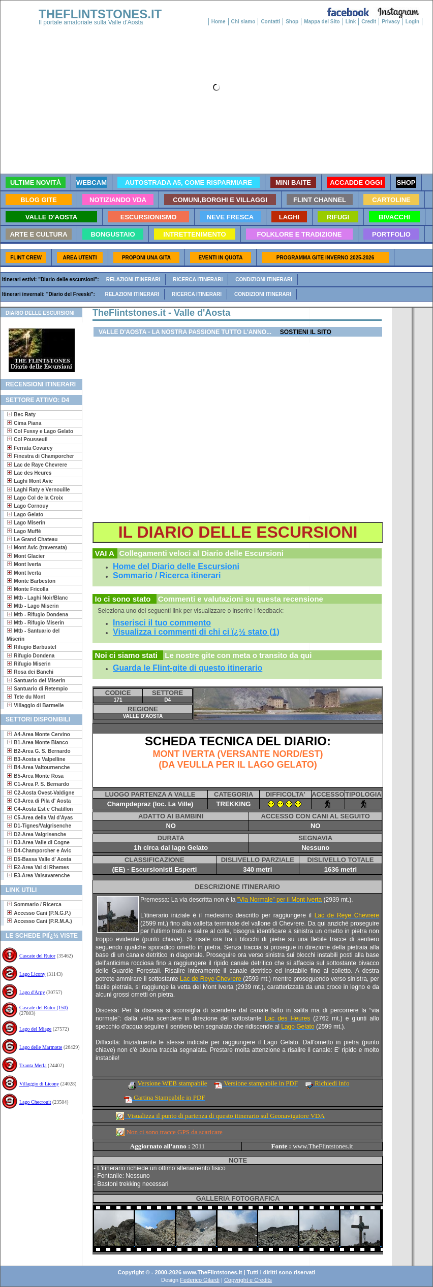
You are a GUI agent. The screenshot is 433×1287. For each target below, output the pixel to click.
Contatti (270, 21)
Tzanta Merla (33, 1065)
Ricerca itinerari (198, 279)
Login (412, 21)
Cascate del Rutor (37, 956)
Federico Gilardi (200, 1280)
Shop (292, 21)
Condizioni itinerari (263, 279)
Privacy (391, 21)
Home (218, 21)
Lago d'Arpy (32, 992)
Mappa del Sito (322, 21)
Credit (368, 21)
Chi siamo (243, 21)
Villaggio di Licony (39, 1083)
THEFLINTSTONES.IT (100, 14)
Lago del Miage (35, 1029)
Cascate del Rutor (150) (43, 1007)
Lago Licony (32, 974)
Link (351, 21)
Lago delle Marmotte (40, 1047)
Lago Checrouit (35, 1102)
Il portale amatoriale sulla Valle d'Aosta (91, 22)
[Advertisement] (37, 1152)
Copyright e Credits (248, 1280)
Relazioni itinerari (133, 279)
